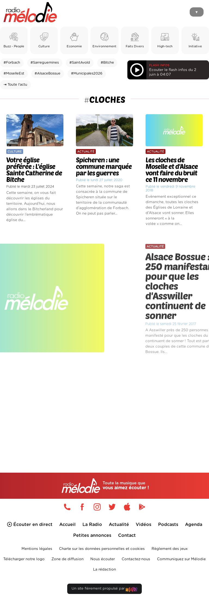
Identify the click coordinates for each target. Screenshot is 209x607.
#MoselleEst (14, 73)
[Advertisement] (104, 403)
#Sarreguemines (44, 62)
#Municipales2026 (86, 73)
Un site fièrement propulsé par (104, 590)
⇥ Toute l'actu (15, 84)
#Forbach (12, 62)
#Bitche (107, 62)
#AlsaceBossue (47, 73)
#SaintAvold (79, 62)
